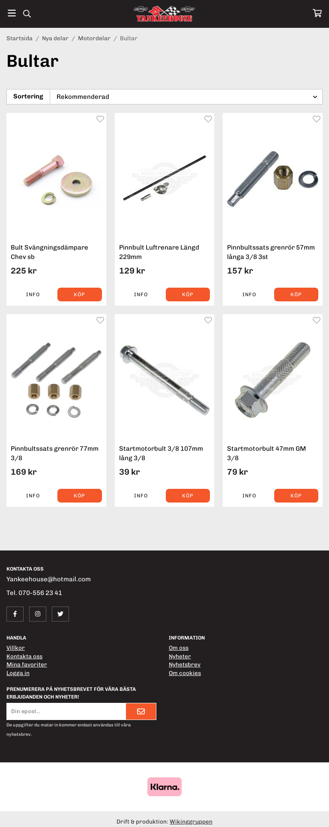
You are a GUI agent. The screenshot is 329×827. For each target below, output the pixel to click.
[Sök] (26, 14)
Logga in (18, 672)
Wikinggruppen (191, 821)
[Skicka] (141, 711)
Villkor (15, 647)
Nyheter (180, 656)
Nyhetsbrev (184, 664)
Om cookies (185, 672)
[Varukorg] (317, 13)
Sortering (28, 96)
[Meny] (11, 13)
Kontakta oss (24, 656)
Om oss (178, 647)
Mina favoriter (26, 664)
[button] (79, 294)
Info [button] (33, 294)
